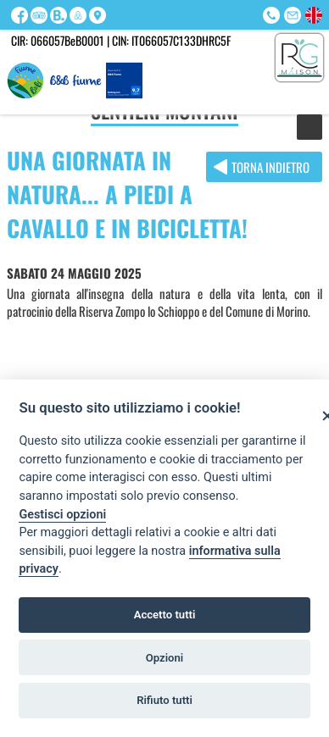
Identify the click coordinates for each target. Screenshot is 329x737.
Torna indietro (270, 167)
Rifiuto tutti (164, 700)
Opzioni (165, 657)
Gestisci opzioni (62, 514)
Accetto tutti (165, 614)
